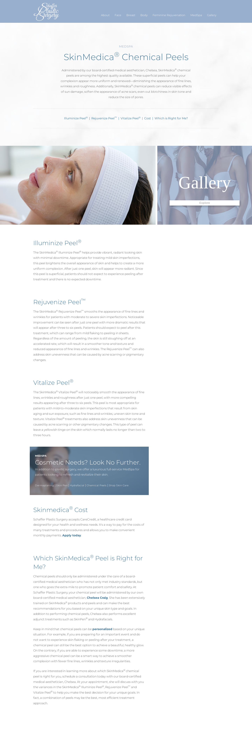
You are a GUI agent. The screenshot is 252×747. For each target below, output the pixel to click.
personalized (102, 629)
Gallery (211, 15)
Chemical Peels (97, 485)
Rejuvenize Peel (104, 118)
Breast (130, 15)
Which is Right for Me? (171, 118)
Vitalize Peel (131, 118)
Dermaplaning (44, 485)
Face (118, 15)
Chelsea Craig (97, 597)
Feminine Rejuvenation (169, 15)
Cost (148, 118)
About (105, 15)
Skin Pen (62, 485)
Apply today (71, 535)
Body (144, 15)
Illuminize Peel (76, 118)
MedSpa (196, 15)
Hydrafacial (77, 485)
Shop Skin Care (119, 485)
